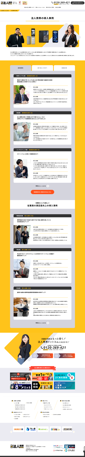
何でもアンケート (66, 407)
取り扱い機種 (29, 402)
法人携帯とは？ (66, 403)
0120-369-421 (62, 2)
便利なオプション (26, 416)
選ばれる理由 (17, 416)
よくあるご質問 (17, 414)
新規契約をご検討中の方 (20, 405)
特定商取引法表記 (41, 452)
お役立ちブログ (26, 414)
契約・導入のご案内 (50, 7)
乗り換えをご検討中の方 (20, 407)
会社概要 (16, 418)
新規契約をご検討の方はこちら (42, 192)
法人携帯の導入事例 (67, 405)
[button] (73, 429)
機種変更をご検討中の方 (20, 409)
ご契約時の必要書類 (57, 414)
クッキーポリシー (59, 452)
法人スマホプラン (47, 405)
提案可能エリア (46, 416)
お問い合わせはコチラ (77, 3)
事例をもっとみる (41, 186)
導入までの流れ (46, 414)
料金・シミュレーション (40, 7)
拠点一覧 (34, 452)
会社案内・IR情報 (26, 452)
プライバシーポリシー (50, 452)
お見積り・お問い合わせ (67, 409)
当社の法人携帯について (29, 7)
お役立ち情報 (58, 7)
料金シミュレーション (48, 409)
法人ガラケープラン (48, 407)
